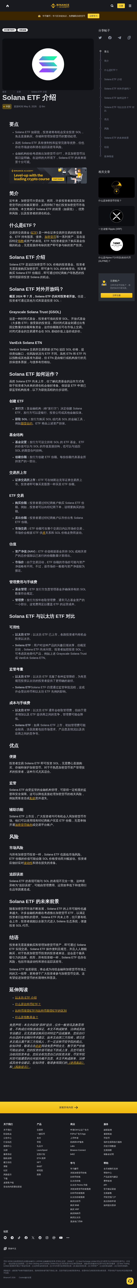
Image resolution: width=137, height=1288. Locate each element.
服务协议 (7, 1154)
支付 (39, 1138)
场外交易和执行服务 (113, 1142)
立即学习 (93, 16)
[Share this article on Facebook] (110, 37)
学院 (39, 1142)
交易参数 (108, 1193)
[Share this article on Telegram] (119, 37)
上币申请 (74, 1138)
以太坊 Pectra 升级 (78, 1185)
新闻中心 (7, 1146)
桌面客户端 (8, 1182)
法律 (5, 1150)
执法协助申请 (110, 1201)
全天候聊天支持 (111, 1169)
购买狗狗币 (75, 1213)
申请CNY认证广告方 (79, 1130)
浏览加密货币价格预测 (80, 1189)
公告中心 (7, 1138)
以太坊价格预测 (77, 1197)
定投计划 (41, 1154)
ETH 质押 (41, 1158)
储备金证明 (109, 1154)
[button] (130, 6)
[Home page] (60, 5)
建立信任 (7, 1162)
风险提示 (7, 1174)
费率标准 (108, 1181)
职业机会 (7, 1134)
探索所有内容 (68, 1107)
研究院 (40, 1170)
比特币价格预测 (77, 1193)
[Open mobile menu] (130, 5)
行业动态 (7, 1142)
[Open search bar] (111, 5)
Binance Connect (78, 1150)
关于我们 (7, 1130)
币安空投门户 (110, 1197)
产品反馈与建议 (111, 1177)
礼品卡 (40, 1146)
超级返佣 (108, 1130)
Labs (72, 1146)
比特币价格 (75, 1177)
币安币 (107, 1138)
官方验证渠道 (110, 1189)
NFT (39, 1162)
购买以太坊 (75, 1217)
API (105, 1185)
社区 (5, 1170)
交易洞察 (108, 1150)
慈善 (39, 1174)
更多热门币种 (76, 1221)
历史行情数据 (110, 1146)
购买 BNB (74, 1205)
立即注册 (116, 295)
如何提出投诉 (110, 1205)
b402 (72, 1154)
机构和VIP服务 (77, 1142)
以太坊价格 (75, 1181)
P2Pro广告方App (78, 1134)
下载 (5, 1178)
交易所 (40, 1130)
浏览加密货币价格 (78, 1173)
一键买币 (41, 1134)
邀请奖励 (108, 1134)
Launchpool (42, 1150)
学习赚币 (74, 1169)
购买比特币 (75, 1201)
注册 (121, 6)
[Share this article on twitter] (100, 37)
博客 (5, 1166)
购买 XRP (74, 1209)
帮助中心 (108, 1173)
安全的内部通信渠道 (12, 1186)
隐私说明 (7, 1158)
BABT (39, 1166)
